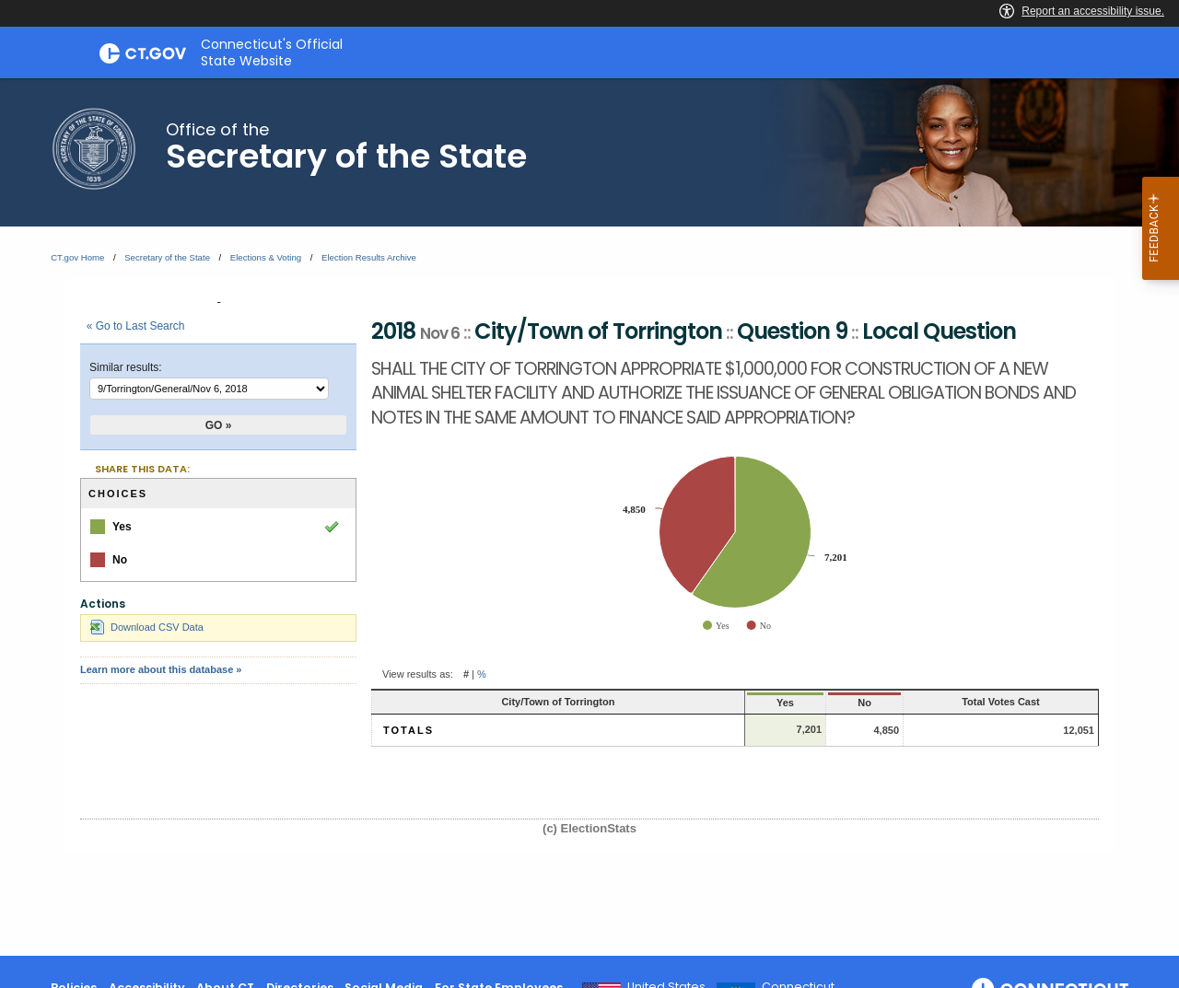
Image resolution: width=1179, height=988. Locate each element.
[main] (589, 517)
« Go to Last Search (136, 326)
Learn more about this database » (160, 669)
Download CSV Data (147, 627)
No (784, 702)
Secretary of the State (167, 257)
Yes (685, 702)
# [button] (466, 674)
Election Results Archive (368, 257)
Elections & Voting (265, 257)
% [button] (481, 674)
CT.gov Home (77, 257)
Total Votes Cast (967, 701)
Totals (408, 730)
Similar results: (125, 367)
